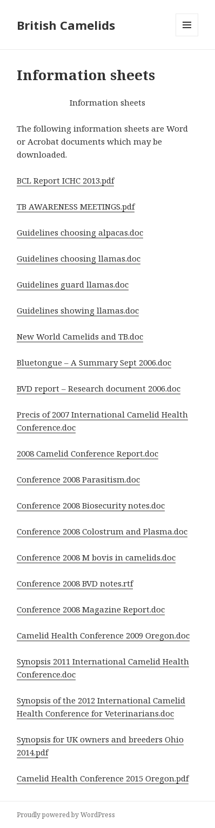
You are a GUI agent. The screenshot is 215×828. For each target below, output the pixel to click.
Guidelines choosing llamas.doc (78, 258)
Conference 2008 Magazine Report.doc (91, 609)
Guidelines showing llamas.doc (78, 310)
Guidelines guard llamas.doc (73, 284)
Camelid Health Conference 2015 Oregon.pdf (103, 778)
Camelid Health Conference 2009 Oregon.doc (103, 635)
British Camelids (66, 25)
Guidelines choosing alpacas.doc (80, 232)
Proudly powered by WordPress (66, 814)
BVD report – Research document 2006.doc (98, 388)
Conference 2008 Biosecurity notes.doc (91, 505)
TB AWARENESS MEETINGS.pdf (76, 206)
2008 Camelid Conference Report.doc (87, 453)
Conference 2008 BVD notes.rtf (75, 583)
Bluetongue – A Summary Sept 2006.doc (94, 362)
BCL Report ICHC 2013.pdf (65, 180)
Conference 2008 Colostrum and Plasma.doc (102, 531)
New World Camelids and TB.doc (80, 336)
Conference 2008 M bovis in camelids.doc (96, 557)
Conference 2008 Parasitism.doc (78, 479)
